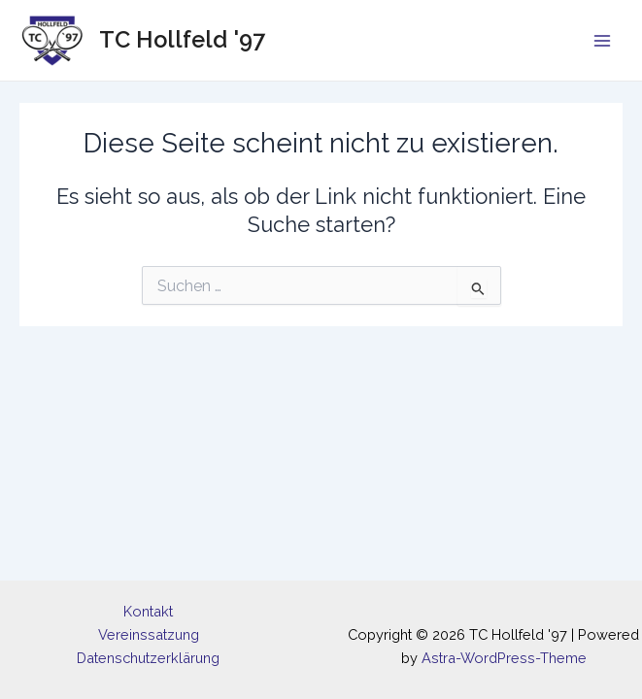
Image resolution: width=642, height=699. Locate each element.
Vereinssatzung (148, 634)
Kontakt (148, 611)
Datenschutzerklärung (148, 657)
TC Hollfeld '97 (182, 39)
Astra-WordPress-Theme (504, 657)
